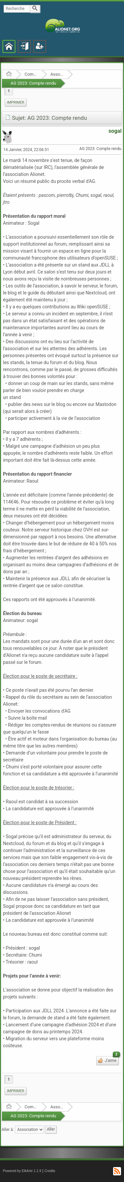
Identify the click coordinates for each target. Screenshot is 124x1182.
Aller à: (8, 1129)
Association (56, 74)
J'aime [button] (111, 1059)
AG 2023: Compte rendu (33, 83)
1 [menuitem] (9, 91)
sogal (115, 131)
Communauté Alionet (30, 74)
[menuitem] (15, 103)
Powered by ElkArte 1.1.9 (22, 1171)
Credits (49, 1171)
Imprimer (15, 102)
